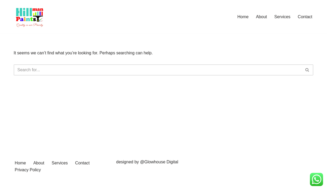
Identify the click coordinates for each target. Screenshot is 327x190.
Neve (18, 183)
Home (243, 17)
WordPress (60, 183)
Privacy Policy (28, 170)
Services (282, 17)
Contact (305, 17)
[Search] (158, 69)
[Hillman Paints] (29, 17)
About (261, 17)
